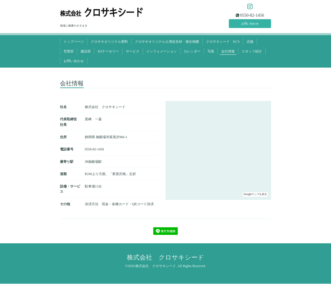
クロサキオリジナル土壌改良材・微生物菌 (167, 42)
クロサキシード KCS (223, 42)
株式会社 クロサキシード (165, 258)
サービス (132, 52)
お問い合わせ (250, 24)
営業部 (69, 52)
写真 (211, 52)
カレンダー (192, 52)
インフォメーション (161, 52)
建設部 (86, 52)
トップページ (74, 42)
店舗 (250, 42)
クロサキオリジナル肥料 (109, 42)
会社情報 (228, 52)
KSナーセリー (108, 52)
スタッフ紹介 (252, 52)
